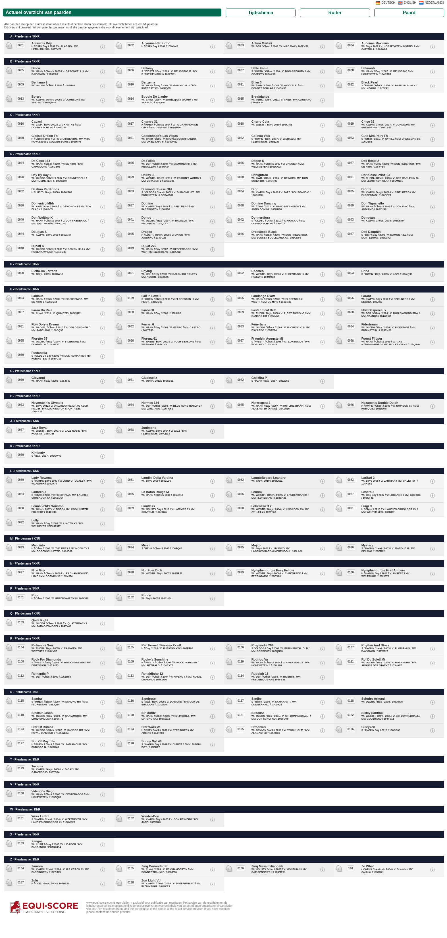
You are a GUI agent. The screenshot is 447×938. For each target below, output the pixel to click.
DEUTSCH (388, 2)
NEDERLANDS (434, 2)
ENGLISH (410, 2)
